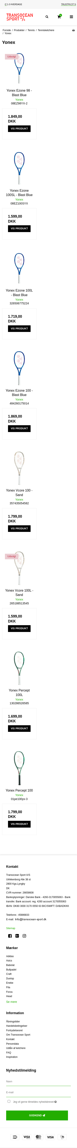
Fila (8, 987)
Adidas (10, 956)
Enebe (9, 982)
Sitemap (10, 928)
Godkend (35, 1115)
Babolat (10, 965)
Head (9, 996)
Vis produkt (19, 128)
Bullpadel (11, 969)
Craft (8, 974)
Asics (9, 960)
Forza (9, 991)
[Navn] (38, 1081)
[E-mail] (38, 1092)
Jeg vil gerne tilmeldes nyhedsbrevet (38, 1101)
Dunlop (10, 978)
